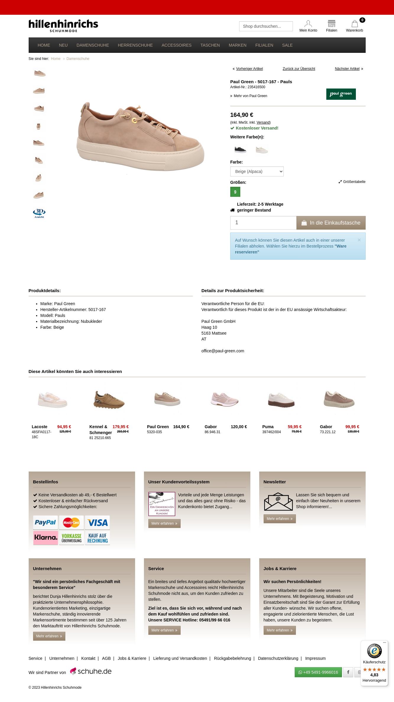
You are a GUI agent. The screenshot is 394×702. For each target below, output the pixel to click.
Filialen (264, 45)
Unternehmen (61, 658)
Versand (263, 122)
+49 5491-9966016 (318, 672)
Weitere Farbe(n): (247, 137)
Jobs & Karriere (132, 658)
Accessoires (177, 45)
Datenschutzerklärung (278, 658)
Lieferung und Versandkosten (180, 658)
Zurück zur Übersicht (299, 69)
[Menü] (384, 643)
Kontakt (88, 658)
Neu (63, 45)
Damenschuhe (93, 45)
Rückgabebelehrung (232, 658)
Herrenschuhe (135, 45)
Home (44, 45)
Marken (238, 45)
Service (36, 658)
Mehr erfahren (164, 523)
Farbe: (236, 162)
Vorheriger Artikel (248, 69)
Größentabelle (352, 182)
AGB (106, 658)
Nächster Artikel (349, 69)
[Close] (359, 240)
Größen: (238, 182)
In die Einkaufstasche (330, 223)
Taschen (210, 45)
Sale (287, 45)
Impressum (315, 658)
